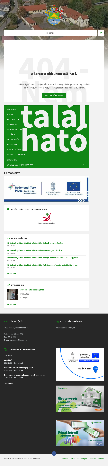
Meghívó (8, 360)
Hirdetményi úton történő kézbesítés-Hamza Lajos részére (34, 250)
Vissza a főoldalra (54, 95)
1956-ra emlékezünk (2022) (32, 289)
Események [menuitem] (82, 458)
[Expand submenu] (84, 165)
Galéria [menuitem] (93, 458)
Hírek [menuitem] (73, 458)
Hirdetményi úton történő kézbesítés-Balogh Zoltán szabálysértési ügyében (42, 257)
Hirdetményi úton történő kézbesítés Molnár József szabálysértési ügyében (42, 265)
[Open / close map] (101, 33)
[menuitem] (46, 154)
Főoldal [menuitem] (65, 458)
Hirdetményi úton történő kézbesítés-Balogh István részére (35, 243)
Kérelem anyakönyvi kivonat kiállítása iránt (24, 375)
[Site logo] (54, 24)
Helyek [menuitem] (101, 458)
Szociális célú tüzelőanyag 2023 (18, 367)
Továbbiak (11, 273)
